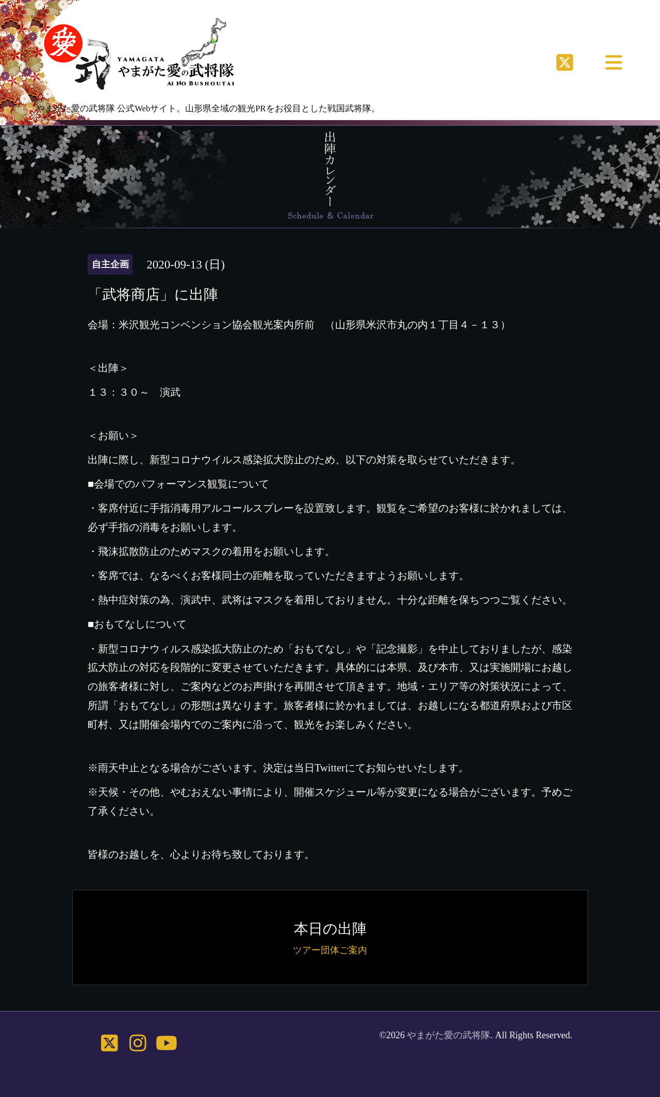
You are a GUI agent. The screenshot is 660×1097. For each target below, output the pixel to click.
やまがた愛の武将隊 (448, 1035)
